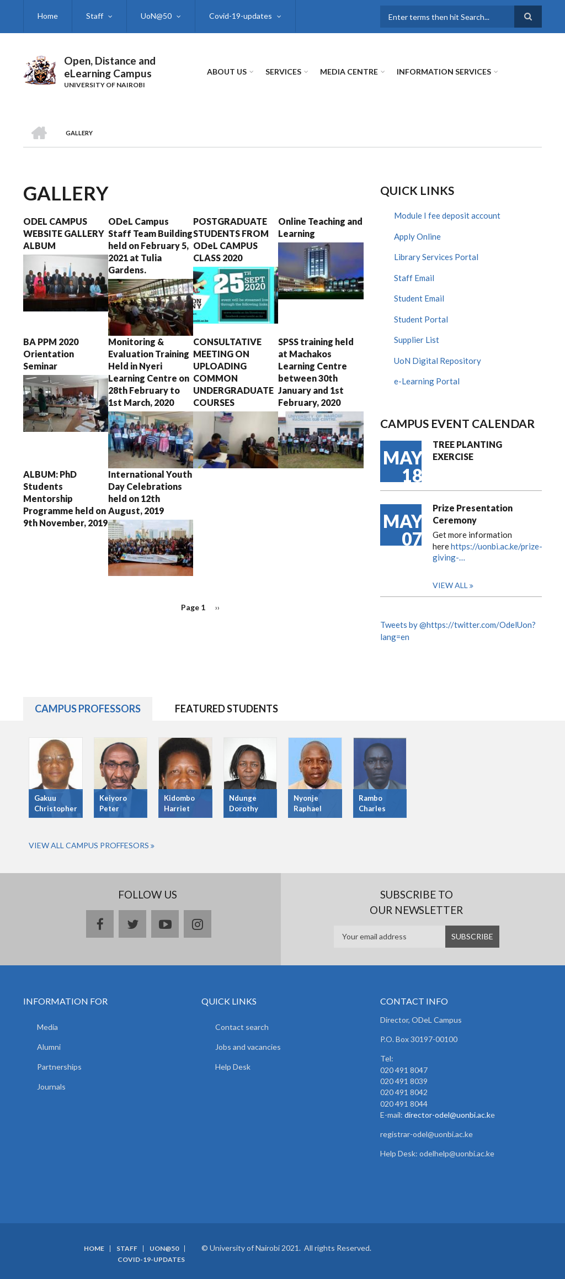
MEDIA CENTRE (349, 71)
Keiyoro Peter (113, 803)
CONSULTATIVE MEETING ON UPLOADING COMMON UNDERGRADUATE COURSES (233, 372)
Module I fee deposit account (447, 215)
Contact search (242, 1027)
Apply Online (417, 236)
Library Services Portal (436, 257)
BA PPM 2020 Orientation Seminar (50, 353)
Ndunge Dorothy (243, 803)
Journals (51, 1086)
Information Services (444, 71)
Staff (94, 15)
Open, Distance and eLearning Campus (110, 67)
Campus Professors (88, 708)
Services (283, 71)
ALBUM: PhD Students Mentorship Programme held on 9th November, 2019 (65, 498)
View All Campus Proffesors (89, 845)
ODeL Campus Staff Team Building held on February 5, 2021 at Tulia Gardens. (150, 245)
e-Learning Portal (427, 381)
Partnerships (59, 1066)
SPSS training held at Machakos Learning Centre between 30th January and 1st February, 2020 (316, 372)
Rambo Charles (372, 803)
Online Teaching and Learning (320, 227)
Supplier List (416, 340)
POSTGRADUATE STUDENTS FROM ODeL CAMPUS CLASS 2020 (231, 239)
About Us (227, 71)
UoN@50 (156, 15)
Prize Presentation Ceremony (473, 514)
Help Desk (232, 1066)
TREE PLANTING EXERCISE (467, 450)
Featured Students (226, 708)
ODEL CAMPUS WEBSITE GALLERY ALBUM (63, 233)
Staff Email (414, 278)
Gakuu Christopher (55, 803)
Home (48, 15)
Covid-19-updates (240, 15)
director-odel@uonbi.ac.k (447, 1114)
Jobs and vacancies (248, 1046)
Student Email (419, 298)
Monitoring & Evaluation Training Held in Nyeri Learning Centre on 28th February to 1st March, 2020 (148, 372)
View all (450, 585)
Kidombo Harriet (179, 803)
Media (47, 1027)
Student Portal (421, 319)
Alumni (49, 1046)
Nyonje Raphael (308, 803)
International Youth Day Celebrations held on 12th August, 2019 (150, 492)
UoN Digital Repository (437, 361)
